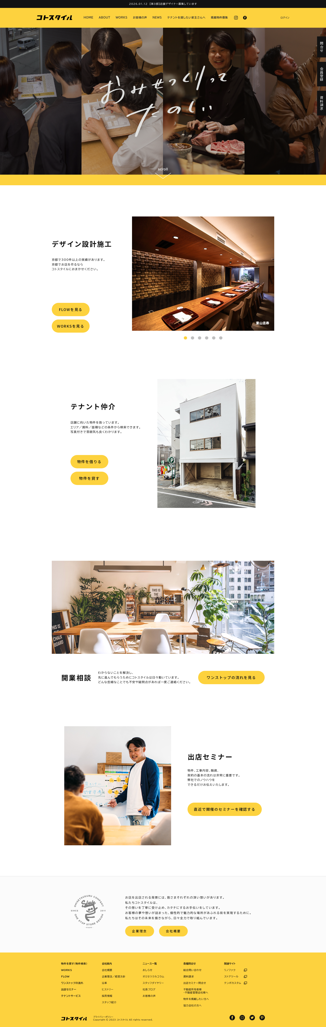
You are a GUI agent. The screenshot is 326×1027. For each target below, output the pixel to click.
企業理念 (139, 931)
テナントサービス (71, 996)
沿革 (104, 983)
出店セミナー (68, 989)
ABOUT (104, 17)
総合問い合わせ (192, 970)
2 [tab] (192, 338)
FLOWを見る (71, 309)
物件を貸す (89, 479)
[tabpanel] (203, 273)
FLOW (65, 976)
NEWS (157, 17)
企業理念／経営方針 (113, 976)
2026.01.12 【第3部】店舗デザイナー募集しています (163, 3)
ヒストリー (107, 989)
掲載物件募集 (219, 17)
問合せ (321, 46)
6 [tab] (220, 338)
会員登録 (321, 74)
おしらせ (147, 970)
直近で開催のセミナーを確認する (225, 809)
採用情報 (107, 996)
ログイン (284, 17)
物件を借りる (89, 462)
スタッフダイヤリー (153, 983)
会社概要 (173, 931)
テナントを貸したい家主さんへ (186, 17)
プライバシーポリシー (103, 1017)
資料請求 (188, 976)
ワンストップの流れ (72, 983)
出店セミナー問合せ (194, 983)
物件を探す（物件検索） (74, 963)
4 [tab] (206, 338)
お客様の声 (140, 17)
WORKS (121, 17)
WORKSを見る (71, 326)
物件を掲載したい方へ (196, 999)
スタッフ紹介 (109, 1002)
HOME (88, 17)
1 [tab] (185, 338)
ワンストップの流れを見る (231, 677)
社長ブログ (149, 989)
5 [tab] (213, 338)
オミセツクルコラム (153, 976)
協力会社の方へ (192, 1005)
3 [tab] (199, 338)
